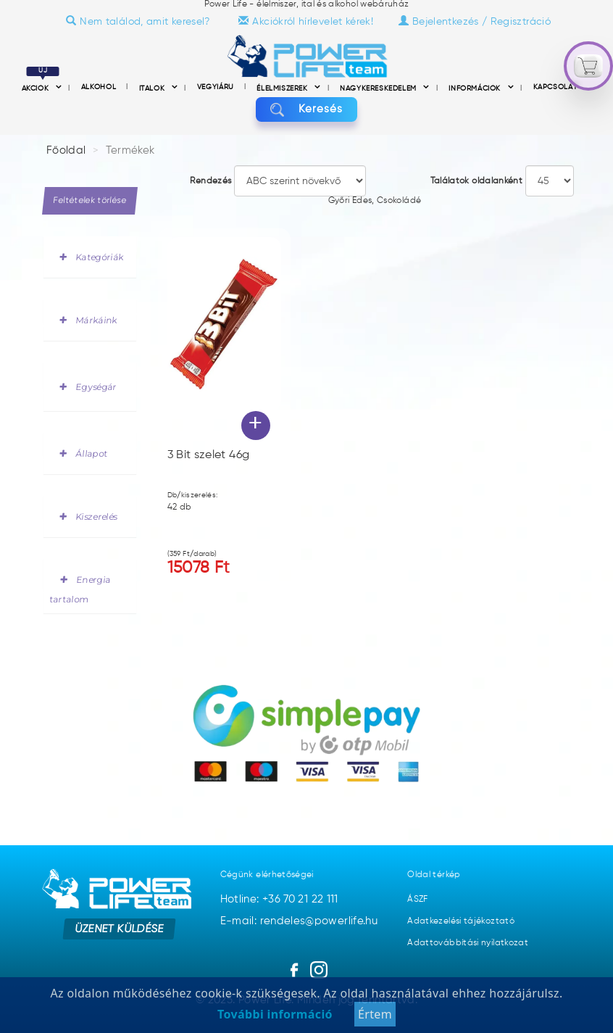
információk (476, 88)
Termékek (130, 150)
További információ (275, 1023)
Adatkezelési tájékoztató (460, 921)
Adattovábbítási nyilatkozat (467, 943)
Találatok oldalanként (476, 181)
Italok (153, 88)
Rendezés (210, 181)
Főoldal (66, 150)
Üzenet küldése (119, 928)
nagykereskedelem (379, 88)
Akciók (40, 88)
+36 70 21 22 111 (300, 899)
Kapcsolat (555, 87)
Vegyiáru (217, 87)
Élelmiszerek (283, 88)
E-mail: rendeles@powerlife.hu (299, 921)
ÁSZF (417, 899)
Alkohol (100, 87)
